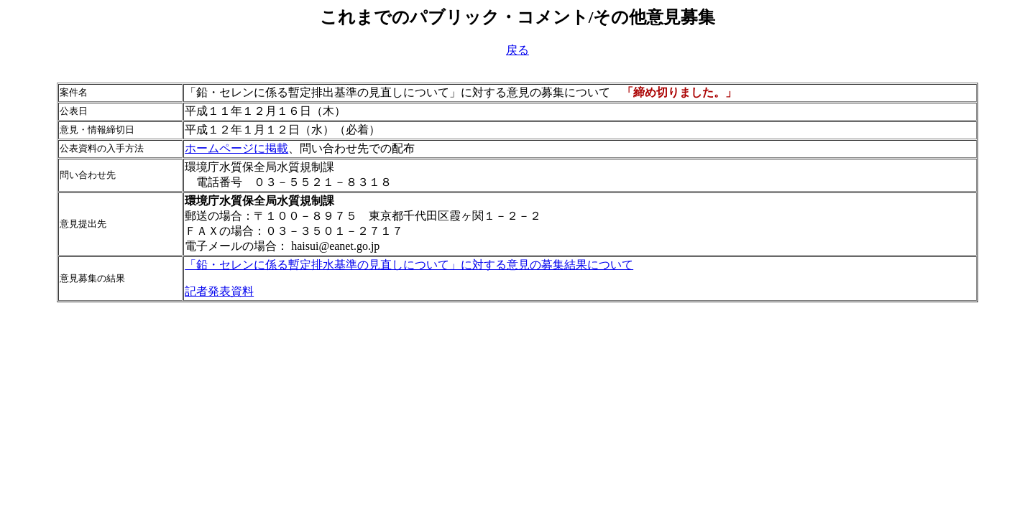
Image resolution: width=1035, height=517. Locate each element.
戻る (517, 50)
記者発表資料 (219, 291)
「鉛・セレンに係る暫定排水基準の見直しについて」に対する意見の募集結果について (409, 264)
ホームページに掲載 (236, 148)
